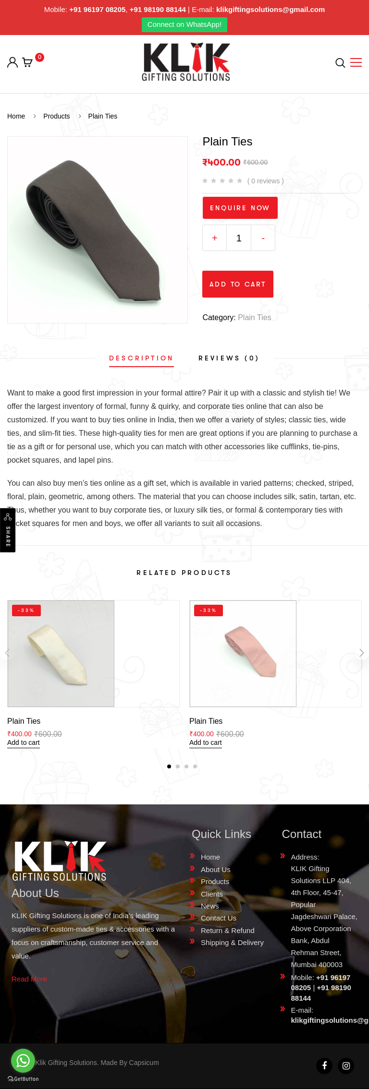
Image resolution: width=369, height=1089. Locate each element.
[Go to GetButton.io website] (23, 1079)
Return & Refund (228, 930)
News (210, 906)
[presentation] (7, 653)
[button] (169, 766)
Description (141, 358)
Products (215, 881)
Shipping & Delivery (232, 942)
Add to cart (237, 284)
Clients (212, 894)
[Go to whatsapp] (23, 1061)
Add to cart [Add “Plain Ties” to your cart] (23, 742)
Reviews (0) (229, 358)
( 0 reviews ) (265, 181)
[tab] (141, 358)
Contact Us (218, 918)
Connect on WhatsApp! (184, 24)
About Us (216, 869)
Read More (29, 979)
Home (210, 857)
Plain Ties (254, 317)
